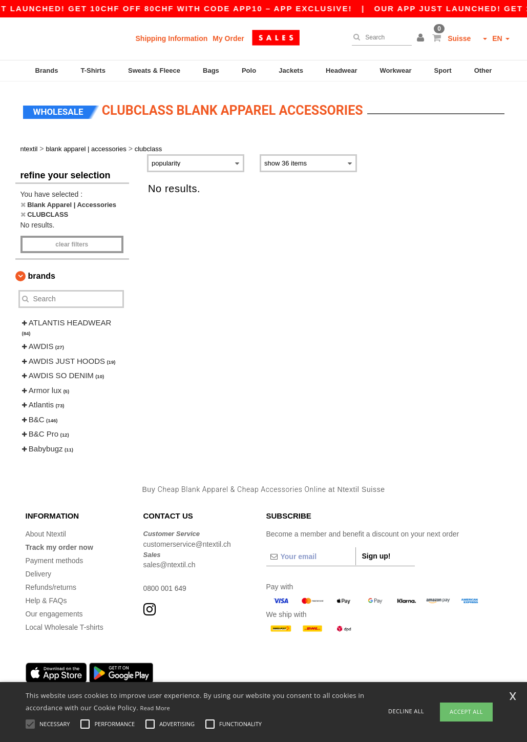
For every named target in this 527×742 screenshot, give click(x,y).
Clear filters (71, 242)
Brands (46, 70)
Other (483, 70)
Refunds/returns (51, 586)
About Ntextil (46, 532)
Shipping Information (172, 38)
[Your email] (310, 555)
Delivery (39, 572)
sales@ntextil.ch (169, 563)
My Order (228, 38)
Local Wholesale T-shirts (64, 626)
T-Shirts (93, 70)
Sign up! (376, 554)
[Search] (379, 37)
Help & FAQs (46, 599)
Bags (211, 70)
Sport (443, 70)
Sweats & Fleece (154, 70)
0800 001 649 (165, 587)
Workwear (396, 70)
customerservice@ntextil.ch (187, 543)
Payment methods (54, 559)
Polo (249, 70)
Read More (155, 708)
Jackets (291, 70)
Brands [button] (41, 274)
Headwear (341, 70)
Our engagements (54, 612)
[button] (422, 38)
